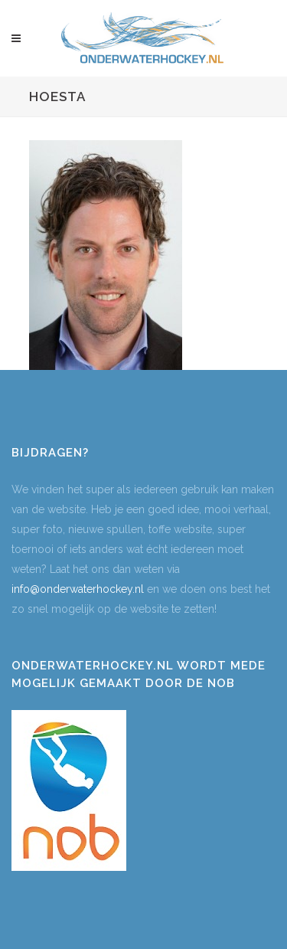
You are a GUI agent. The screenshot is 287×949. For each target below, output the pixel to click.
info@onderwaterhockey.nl (77, 589)
